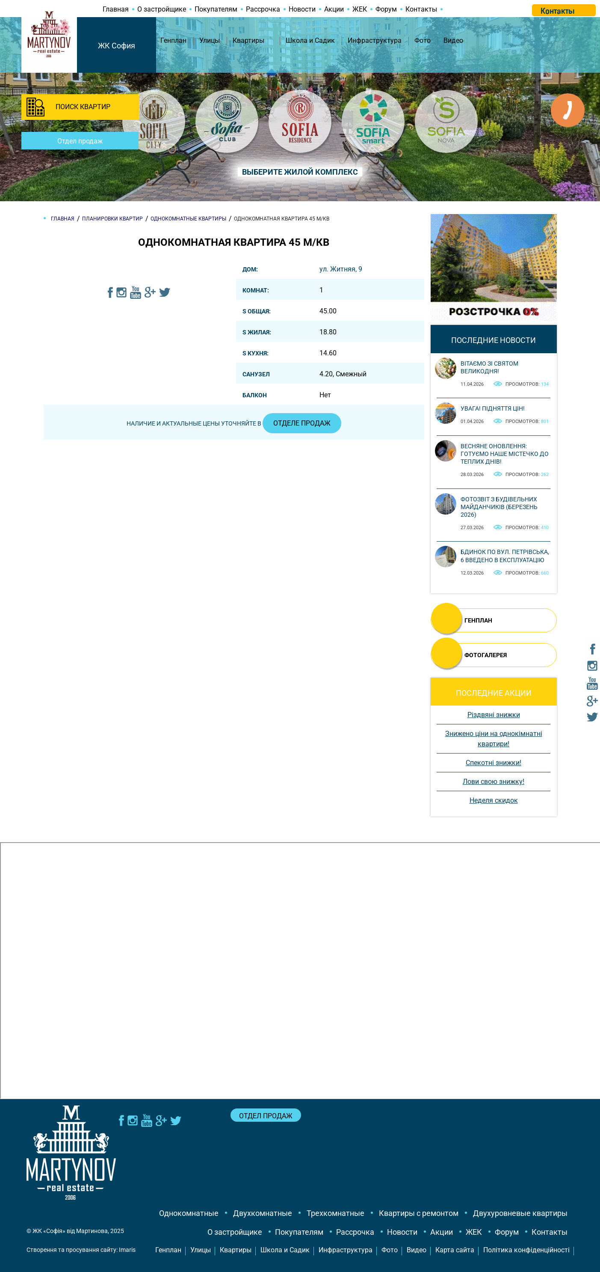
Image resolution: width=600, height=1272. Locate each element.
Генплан (173, 40)
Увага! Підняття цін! (493, 408)
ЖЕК (359, 9)
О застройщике (161, 9)
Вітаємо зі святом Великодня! (489, 367)
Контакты (421, 9)
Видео (453, 40)
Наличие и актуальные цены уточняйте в (234, 423)
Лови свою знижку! (493, 781)
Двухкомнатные (262, 1213)
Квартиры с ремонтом (418, 1213)
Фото (422, 40)
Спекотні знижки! (493, 763)
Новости (302, 9)
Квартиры (248, 40)
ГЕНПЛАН (478, 620)
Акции (334, 9)
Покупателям (216, 9)
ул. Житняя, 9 (340, 269)
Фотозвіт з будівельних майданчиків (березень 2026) (499, 507)
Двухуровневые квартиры (520, 1213)
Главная (116, 9)
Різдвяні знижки (493, 715)
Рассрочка (263, 9)
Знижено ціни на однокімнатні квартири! (493, 739)
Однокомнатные (189, 1213)
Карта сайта (454, 1250)
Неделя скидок (494, 800)
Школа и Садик (310, 40)
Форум (386, 9)
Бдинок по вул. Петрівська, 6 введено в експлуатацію (505, 555)
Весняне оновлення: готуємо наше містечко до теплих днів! (505, 454)
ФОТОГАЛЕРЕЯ (485, 655)
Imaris (127, 1249)
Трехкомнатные (335, 1213)
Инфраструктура (375, 40)
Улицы (209, 40)
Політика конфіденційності (526, 1250)
